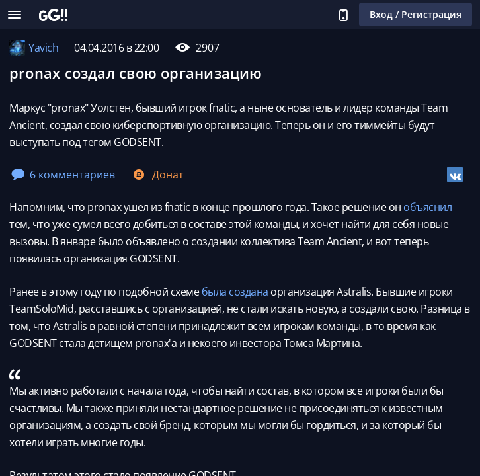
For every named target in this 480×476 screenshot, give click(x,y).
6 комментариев (63, 174)
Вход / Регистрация (415, 14)
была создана (235, 291)
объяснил (427, 207)
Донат (157, 174)
